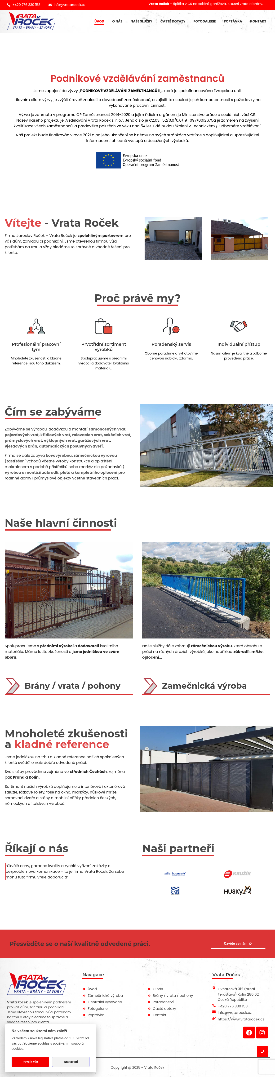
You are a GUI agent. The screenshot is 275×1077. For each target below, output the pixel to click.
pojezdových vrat (22, 435)
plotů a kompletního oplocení (88, 472)
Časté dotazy (173, 21)
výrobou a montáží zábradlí (31, 472)
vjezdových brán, (21, 446)
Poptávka (233, 21)
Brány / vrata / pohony (73, 686)
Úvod (99, 21)
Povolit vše (30, 1062)
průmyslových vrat (23, 440)
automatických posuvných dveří (71, 446)
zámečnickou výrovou (95, 455)
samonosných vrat (107, 429)
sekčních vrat (117, 435)
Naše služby (142, 21)
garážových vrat (94, 440)
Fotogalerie (205, 21)
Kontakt (258, 21)
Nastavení (71, 1062)
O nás (117, 21)
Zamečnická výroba (204, 686)
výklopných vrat (60, 440)
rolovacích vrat (87, 435)
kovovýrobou (59, 455)
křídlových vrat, (55, 435)
